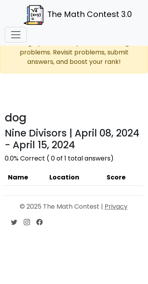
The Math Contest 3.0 (78, 15)
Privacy (116, 206)
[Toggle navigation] (16, 35)
